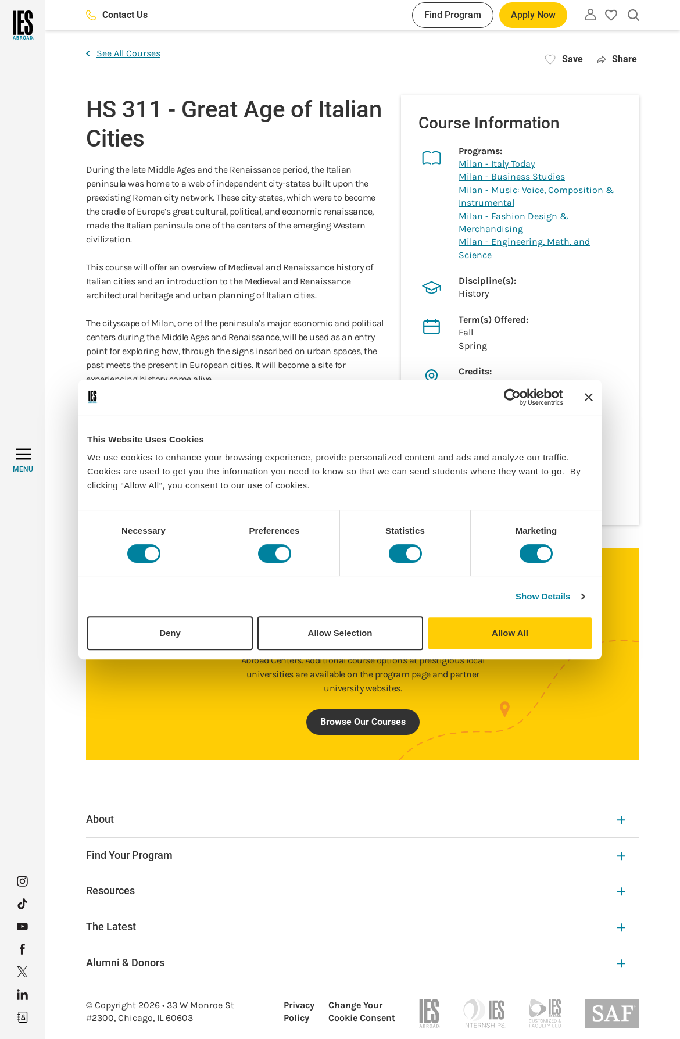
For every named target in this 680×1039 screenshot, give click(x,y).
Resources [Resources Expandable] (355, 890)
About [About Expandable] (355, 819)
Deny (170, 633)
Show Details (543, 596)
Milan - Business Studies (512, 176)
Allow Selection (340, 633)
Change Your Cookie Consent (361, 1011)
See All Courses (123, 53)
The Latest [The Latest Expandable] (355, 926)
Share (617, 59)
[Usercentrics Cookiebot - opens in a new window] (512, 397)
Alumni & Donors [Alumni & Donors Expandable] (355, 962)
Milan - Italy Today (497, 163)
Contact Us (117, 14)
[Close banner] (589, 397)
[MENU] (23, 460)
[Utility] (590, 14)
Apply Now (533, 14)
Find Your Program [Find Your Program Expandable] (355, 855)
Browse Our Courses (363, 721)
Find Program (452, 14)
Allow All (510, 633)
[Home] (22, 25)
